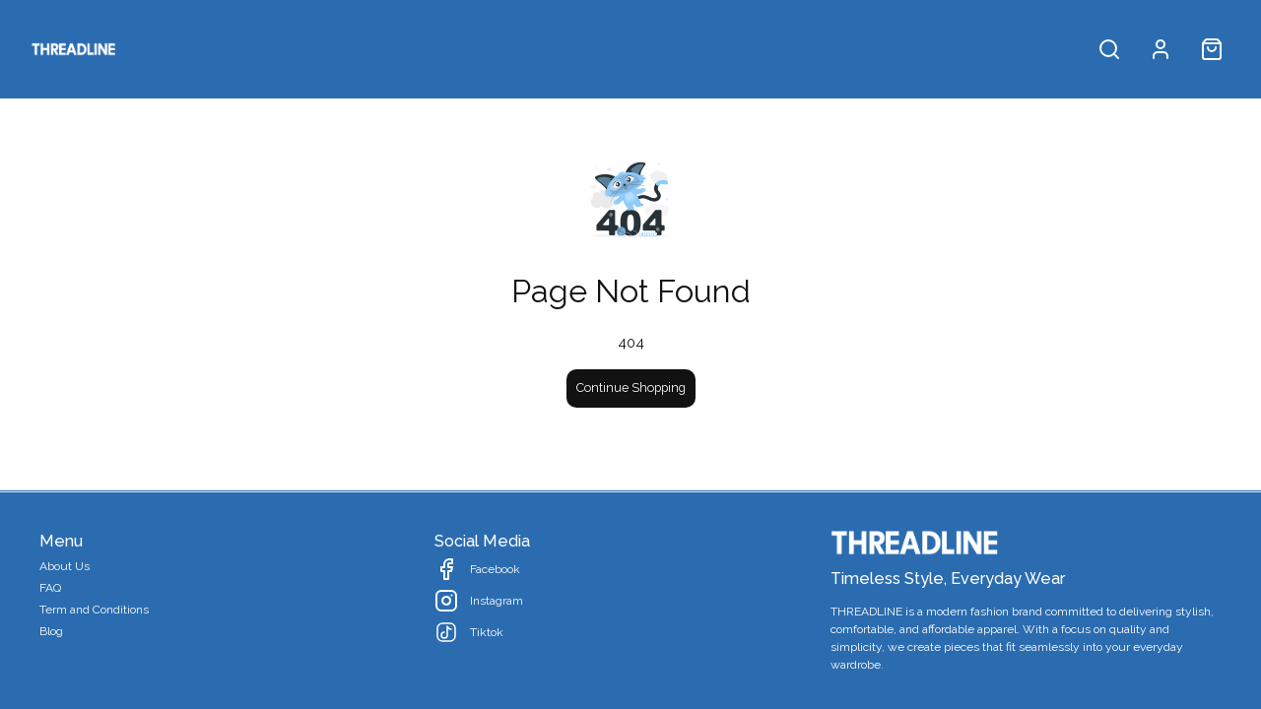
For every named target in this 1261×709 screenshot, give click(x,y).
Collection (296, 48)
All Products (179, 48)
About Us (64, 566)
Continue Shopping (631, 387)
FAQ (50, 588)
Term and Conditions (94, 609)
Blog (51, 631)
